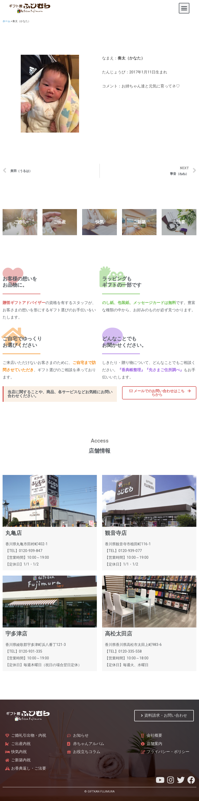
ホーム (6, 21)
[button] (184, 8)
